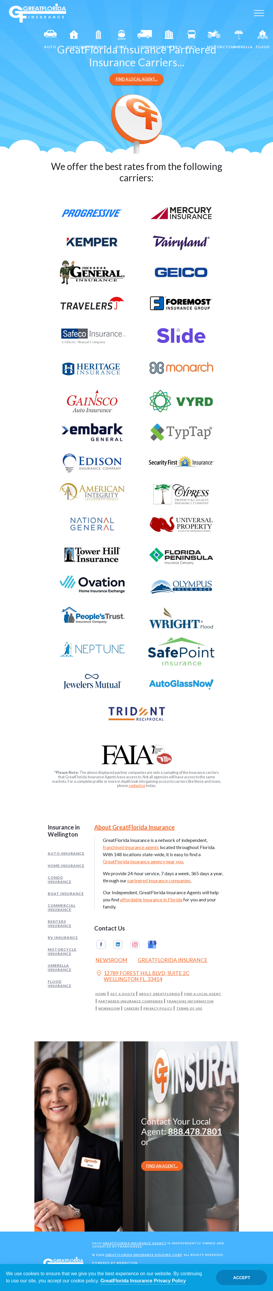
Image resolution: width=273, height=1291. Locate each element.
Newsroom (109, 1008)
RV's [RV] (191, 39)
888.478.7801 (195, 1131)
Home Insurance (66, 865)
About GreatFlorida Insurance (134, 827)
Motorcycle (216, 39)
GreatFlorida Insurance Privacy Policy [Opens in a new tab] (143, 1280)
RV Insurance (63, 937)
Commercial (147, 39)
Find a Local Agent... (136, 79)
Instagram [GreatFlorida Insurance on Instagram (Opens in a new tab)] (134, 944)
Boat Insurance (66, 893)
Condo (99, 39)
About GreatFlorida (159, 994)
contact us (137, 785)
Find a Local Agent (202, 994)
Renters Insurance (59, 923)
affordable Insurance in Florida (151, 899)
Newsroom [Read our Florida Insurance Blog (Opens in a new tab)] (111, 960)
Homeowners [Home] (76, 39)
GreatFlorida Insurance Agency (135, 1243)
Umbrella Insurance (59, 967)
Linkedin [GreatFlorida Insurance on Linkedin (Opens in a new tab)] (118, 944)
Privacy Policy (158, 1008)
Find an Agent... (162, 1166)
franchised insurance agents (131, 847)
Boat (121, 39)
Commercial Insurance (62, 907)
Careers (132, 1008)
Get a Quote (122, 994)
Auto (50, 39)
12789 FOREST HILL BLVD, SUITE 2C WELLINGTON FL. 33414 (142, 976)
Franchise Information (190, 1001)
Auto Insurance (66, 853)
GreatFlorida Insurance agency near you (143, 861)
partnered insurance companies (159, 880)
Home (100, 994)
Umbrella (241, 39)
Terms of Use (189, 1008)
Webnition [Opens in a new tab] (127, 1263)
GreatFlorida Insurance (172, 960)
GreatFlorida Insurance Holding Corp (143, 1255)
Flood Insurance (59, 983)
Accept (241, 1277)
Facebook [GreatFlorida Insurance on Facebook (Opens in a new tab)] (101, 944)
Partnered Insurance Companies (130, 1001)
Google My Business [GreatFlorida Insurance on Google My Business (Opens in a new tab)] (152, 944)
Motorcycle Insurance (62, 951)
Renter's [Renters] (171, 39)
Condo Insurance (59, 879)
